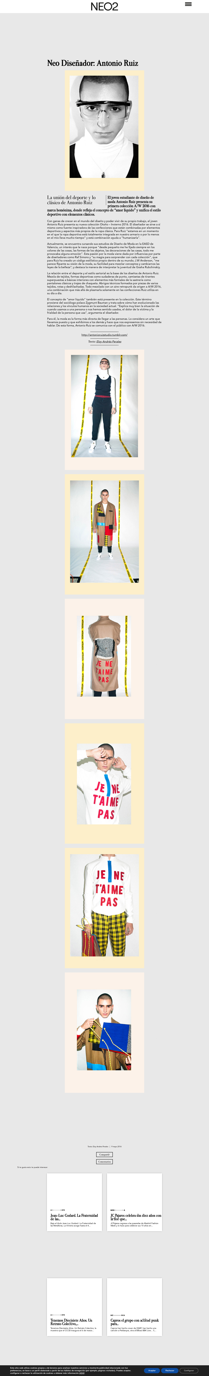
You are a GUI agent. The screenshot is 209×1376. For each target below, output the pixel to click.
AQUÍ (81, 1373)
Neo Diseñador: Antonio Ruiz (92, 63)
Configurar (189, 1370)
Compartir (104, 1154)
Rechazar (169, 1370)
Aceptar (152, 1370)
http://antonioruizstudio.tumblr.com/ (104, 335)
